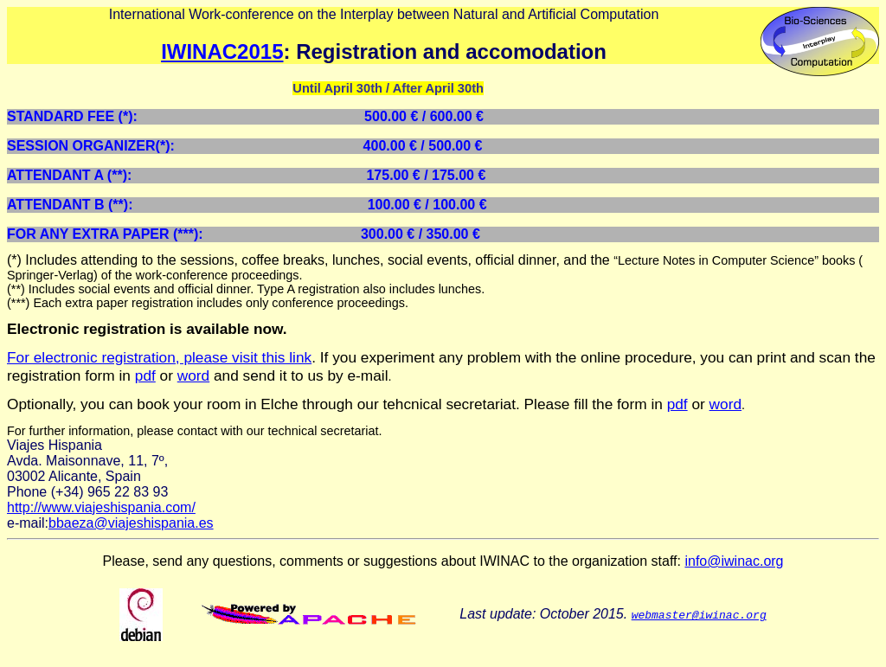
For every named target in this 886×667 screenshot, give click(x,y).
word (193, 375)
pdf (145, 375)
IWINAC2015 (222, 51)
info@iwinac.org (733, 561)
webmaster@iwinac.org (699, 614)
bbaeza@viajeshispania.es (131, 523)
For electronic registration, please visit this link (159, 357)
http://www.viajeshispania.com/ (101, 507)
